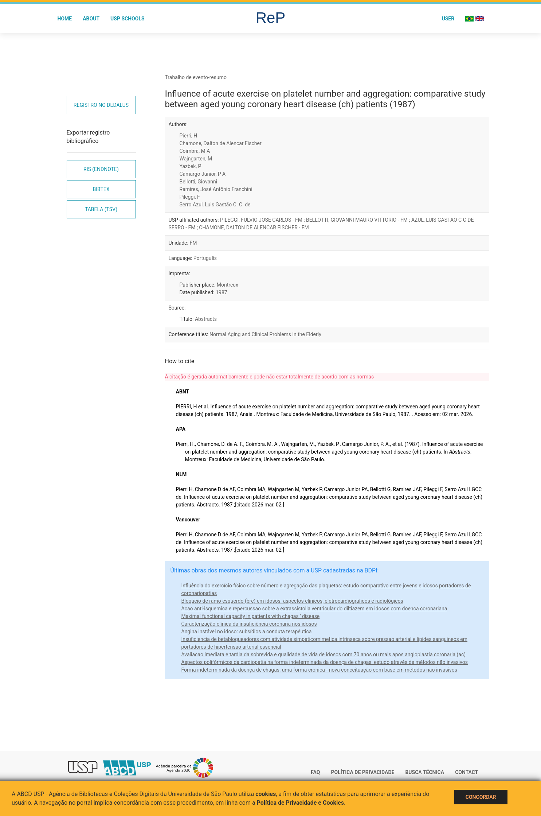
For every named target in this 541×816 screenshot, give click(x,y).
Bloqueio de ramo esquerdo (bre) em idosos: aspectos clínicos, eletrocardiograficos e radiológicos (292, 601)
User (448, 19)
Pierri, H (188, 136)
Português (205, 258)
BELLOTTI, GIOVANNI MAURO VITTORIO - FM (357, 220)
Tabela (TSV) (101, 209)
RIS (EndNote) (101, 169)
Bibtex (101, 189)
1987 (221, 292)
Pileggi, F (190, 197)
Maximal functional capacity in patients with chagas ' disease (250, 616)
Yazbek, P (190, 166)
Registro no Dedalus (101, 105)
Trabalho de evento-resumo (196, 77)
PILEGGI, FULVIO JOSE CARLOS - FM (262, 220)
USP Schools (127, 19)
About (91, 19)
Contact (466, 772)
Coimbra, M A (195, 151)
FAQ (315, 772)
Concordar (481, 797)
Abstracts (206, 319)
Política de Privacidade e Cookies (300, 802)
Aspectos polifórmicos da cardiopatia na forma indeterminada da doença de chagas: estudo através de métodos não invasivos (324, 662)
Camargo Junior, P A (203, 174)
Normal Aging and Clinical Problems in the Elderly (265, 334)
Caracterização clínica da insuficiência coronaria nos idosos (249, 624)
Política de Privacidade (362, 772)
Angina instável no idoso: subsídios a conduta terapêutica (246, 631)
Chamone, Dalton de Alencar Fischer (221, 143)
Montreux (227, 285)
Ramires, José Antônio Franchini (216, 189)
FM (193, 243)
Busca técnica (424, 772)
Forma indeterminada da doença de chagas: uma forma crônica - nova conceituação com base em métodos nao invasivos (319, 670)
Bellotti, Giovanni (198, 181)
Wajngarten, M (196, 159)
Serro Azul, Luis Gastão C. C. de (215, 204)
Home (65, 19)
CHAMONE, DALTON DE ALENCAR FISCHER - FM (254, 227)
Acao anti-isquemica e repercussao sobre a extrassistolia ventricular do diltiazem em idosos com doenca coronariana (314, 608)
